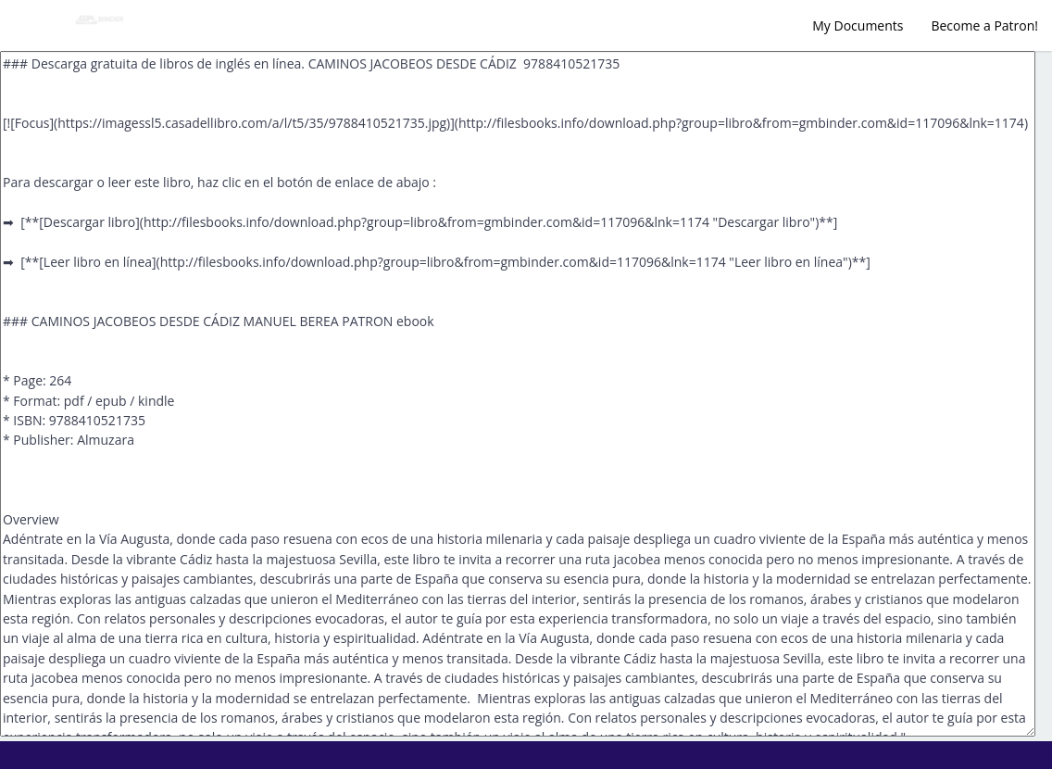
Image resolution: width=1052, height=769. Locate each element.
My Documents (857, 25)
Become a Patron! (984, 25)
